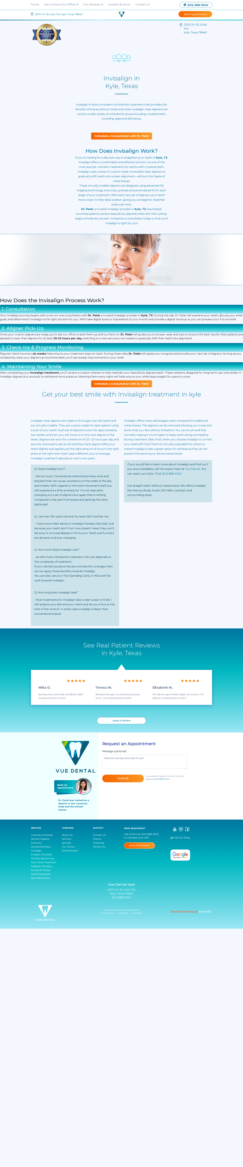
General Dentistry (41, 846)
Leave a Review (121, 720)
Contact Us (142, 4)
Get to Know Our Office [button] (60, 4)
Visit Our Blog (180, 837)
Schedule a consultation (127, 218)
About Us (67, 835)
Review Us (99, 846)
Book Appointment (195, 14)
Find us (97, 838)
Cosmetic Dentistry (42, 835)
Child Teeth (151, 444)
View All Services (40, 878)
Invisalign (130, 420)
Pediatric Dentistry (41, 854)
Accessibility (123, 913)
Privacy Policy (107, 913)
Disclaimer (137, 913)
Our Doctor (68, 846)
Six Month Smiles (40, 870)
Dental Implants (40, 838)
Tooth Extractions (41, 874)
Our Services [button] (92, 4)
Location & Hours (119, 4)
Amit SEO (205, 911)
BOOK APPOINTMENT (139, 845)
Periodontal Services (42, 858)
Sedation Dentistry (41, 866)
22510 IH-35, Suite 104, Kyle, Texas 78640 (58, 14)
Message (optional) (114, 751)
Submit (123, 778)
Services (66, 838)
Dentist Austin (70, 850)
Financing (98, 842)
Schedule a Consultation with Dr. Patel (121, 136)
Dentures (36, 842)
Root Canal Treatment (43, 862)
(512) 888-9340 (196, 5)
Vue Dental (192, 469)
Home (35, 4)
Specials (66, 842)
